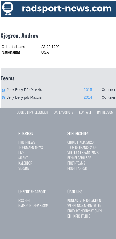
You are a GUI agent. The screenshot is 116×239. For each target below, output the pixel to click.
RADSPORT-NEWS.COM (33, 205)
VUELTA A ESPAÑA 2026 (83, 152)
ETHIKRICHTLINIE (78, 215)
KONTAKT (85, 112)
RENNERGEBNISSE (79, 157)
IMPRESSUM (105, 112)
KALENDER (25, 162)
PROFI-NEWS (26, 142)
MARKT (23, 157)
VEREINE (23, 168)
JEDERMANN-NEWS (30, 147)
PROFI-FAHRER (77, 168)
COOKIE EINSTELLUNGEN (32, 112)
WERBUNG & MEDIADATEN (84, 205)
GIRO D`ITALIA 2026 (80, 142)
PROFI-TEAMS (76, 162)
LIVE (21, 152)
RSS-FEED (24, 200)
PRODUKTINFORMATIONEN (84, 210)
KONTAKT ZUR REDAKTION (84, 200)
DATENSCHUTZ (63, 112)
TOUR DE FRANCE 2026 (82, 147)
